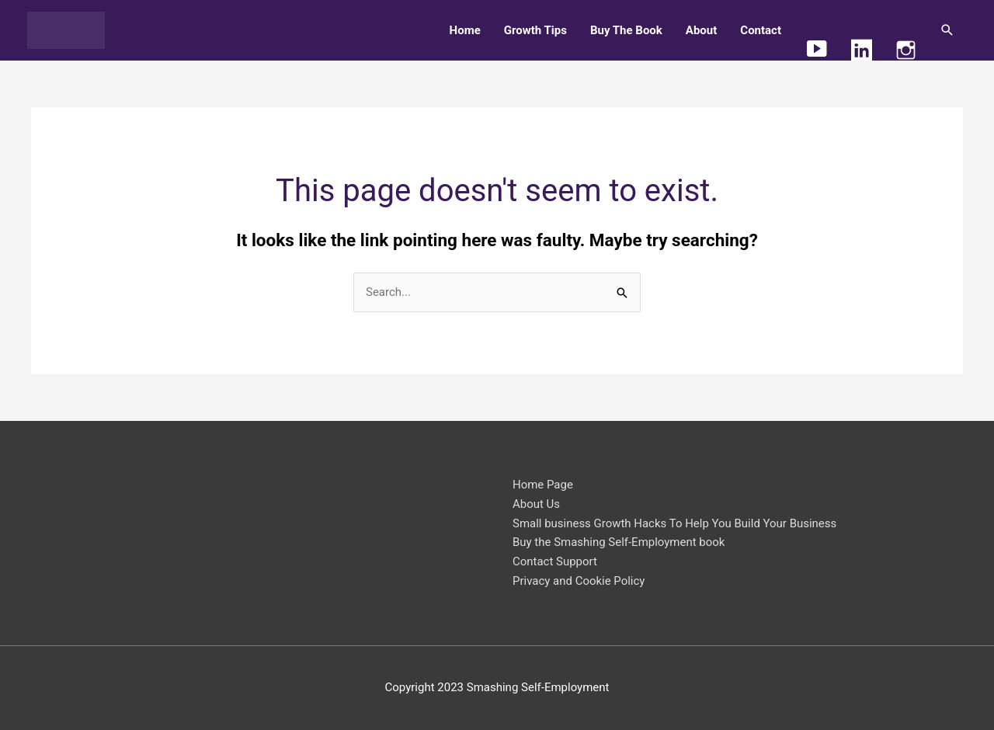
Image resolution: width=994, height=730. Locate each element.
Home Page (543, 485)
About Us (536, 504)
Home (465, 30)
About (701, 30)
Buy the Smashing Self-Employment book (619, 542)
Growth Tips (535, 30)
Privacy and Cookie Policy (579, 581)
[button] (947, 30)
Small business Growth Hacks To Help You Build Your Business (675, 523)
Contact (760, 30)
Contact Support (555, 561)
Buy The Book (626, 30)
